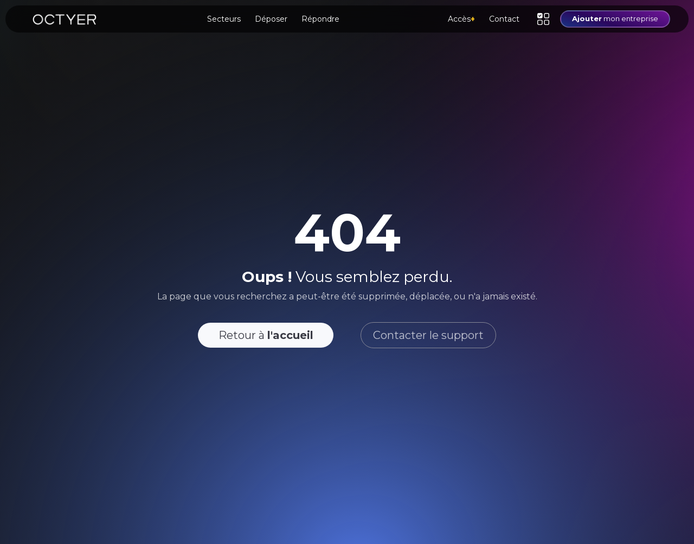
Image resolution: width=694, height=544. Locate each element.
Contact (504, 19)
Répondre (320, 19)
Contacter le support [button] (428, 335)
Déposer (271, 19)
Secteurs (224, 19)
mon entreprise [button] (615, 18)
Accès (461, 19)
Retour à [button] (266, 335)
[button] (543, 19)
